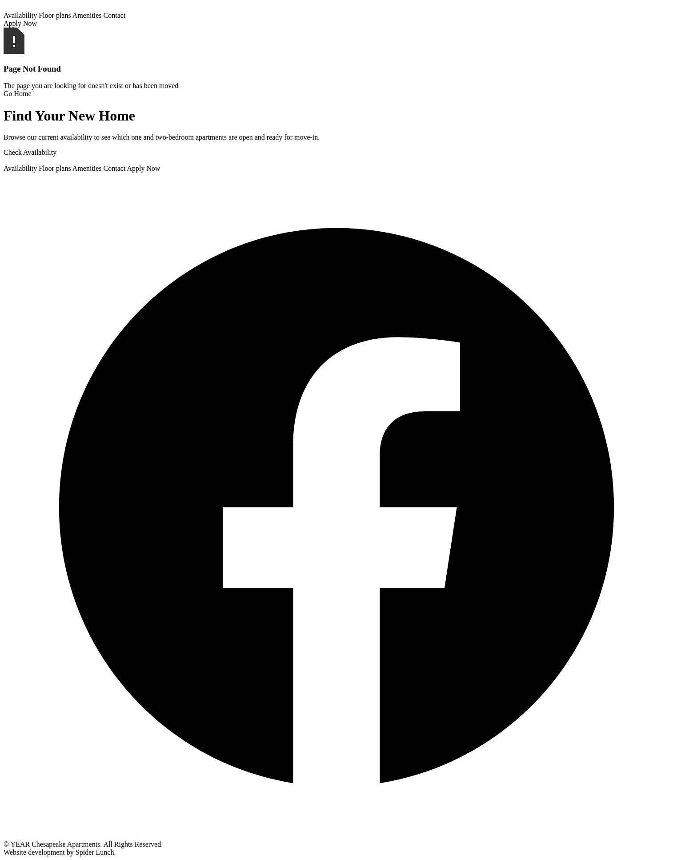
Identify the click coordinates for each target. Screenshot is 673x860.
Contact (115, 15)
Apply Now (20, 23)
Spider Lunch (95, 852)
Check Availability (30, 152)
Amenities (87, 15)
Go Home (18, 93)
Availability (20, 15)
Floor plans (55, 15)
